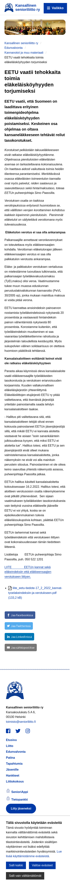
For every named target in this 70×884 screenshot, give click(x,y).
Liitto (9, 745)
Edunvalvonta (13, 47)
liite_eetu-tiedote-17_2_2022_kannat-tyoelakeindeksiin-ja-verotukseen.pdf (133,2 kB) (35, 592)
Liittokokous (15, 781)
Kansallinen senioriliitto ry (21, 43)
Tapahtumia (14, 763)
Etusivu (11, 740)
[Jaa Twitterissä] (19, 626)
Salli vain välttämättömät (25, 875)
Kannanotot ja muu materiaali (23, 52)
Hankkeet (12, 775)
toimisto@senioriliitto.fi (21, 721)
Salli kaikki (16, 865)
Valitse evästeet (42, 865)
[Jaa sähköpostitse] (21, 647)
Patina (10, 757)
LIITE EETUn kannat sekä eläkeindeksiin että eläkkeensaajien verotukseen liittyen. (27, 572)
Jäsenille (12, 769)
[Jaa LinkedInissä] (19, 636)
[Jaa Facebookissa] (20, 615)
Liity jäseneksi (21, 808)
